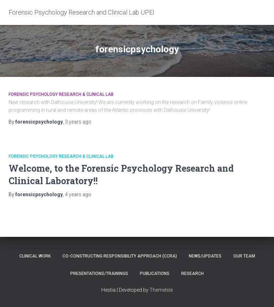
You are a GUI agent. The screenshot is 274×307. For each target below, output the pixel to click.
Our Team (244, 256)
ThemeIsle (161, 290)
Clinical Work (35, 256)
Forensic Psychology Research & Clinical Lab (61, 94)
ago (78, 122)
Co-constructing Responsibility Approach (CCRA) (119, 256)
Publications (154, 273)
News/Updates (205, 256)
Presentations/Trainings (99, 273)
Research (192, 273)
